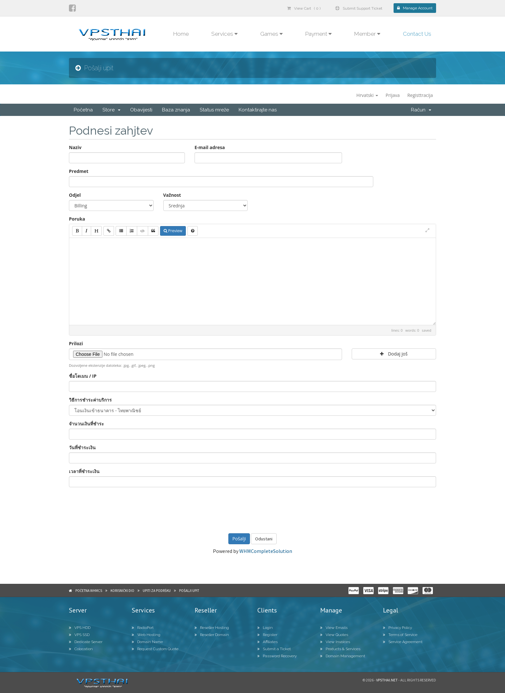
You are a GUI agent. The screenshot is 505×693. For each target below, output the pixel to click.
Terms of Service (400, 634)
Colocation (81, 649)
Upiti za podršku (157, 590)
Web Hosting (146, 634)
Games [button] (271, 34)
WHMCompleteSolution (265, 551)
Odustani (263, 539)
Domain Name (147, 642)
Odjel (75, 195)
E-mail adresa (210, 147)
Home (181, 34)
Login (265, 627)
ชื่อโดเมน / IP (82, 376)
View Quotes (334, 634)
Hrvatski (367, 95)
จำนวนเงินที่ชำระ (86, 424)
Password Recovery (277, 656)
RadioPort (143, 627)
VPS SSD (79, 634)
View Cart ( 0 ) (303, 8)
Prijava (393, 95)
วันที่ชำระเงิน (82, 447)
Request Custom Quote (155, 649)
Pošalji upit (189, 590)
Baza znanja (176, 110)
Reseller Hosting (212, 627)
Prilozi (76, 343)
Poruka (77, 219)
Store (111, 110)
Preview (173, 230)
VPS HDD (80, 627)
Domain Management (342, 656)
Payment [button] (318, 34)
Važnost (172, 195)
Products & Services (340, 649)
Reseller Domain (212, 634)
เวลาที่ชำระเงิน (84, 471)
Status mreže (214, 110)
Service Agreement (403, 642)
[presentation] (252, 509)
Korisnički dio (122, 590)
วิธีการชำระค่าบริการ (90, 400)
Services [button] (224, 34)
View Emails (334, 627)
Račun (421, 110)
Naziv (75, 147)
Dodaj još (393, 354)
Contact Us (417, 34)
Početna (83, 110)
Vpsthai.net (387, 680)
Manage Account (415, 8)
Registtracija (420, 95)
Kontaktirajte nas (258, 110)
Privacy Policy (397, 627)
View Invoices (335, 642)
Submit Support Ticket (358, 8)
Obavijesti (141, 110)
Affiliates (267, 642)
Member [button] (367, 34)
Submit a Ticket (274, 649)
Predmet (78, 171)
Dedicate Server (85, 642)
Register (267, 634)
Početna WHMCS (88, 590)
